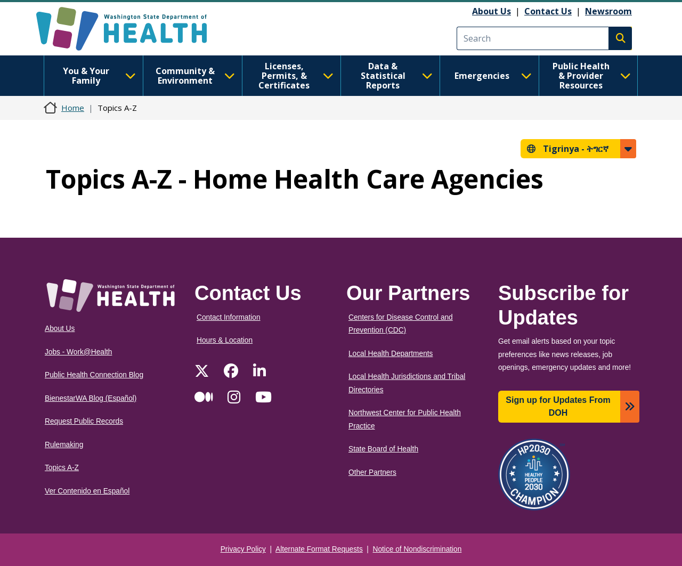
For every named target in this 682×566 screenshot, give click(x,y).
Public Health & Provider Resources (592, 75)
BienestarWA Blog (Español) (90, 398)
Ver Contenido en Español (87, 491)
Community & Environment (195, 75)
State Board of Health (383, 449)
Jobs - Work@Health (78, 352)
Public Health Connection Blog (94, 375)
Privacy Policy (243, 549)
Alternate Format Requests (319, 549)
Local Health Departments (390, 354)
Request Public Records (84, 421)
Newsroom (608, 11)
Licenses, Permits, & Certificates (296, 75)
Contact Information (229, 317)
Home (72, 107)
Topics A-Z (62, 468)
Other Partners (372, 472)
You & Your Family (99, 75)
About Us (491, 11)
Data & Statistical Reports (397, 75)
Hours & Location (225, 340)
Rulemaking (64, 445)
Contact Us (548, 11)
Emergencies (493, 76)
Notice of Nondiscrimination (417, 549)
